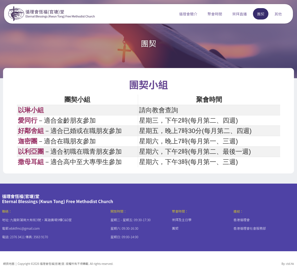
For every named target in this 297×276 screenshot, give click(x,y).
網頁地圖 (8, 264)
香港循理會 (241, 219)
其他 (278, 13)
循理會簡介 (188, 13)
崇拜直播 (239, 13)
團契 (260, 13)
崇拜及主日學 (181, 219)
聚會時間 (214, 13)
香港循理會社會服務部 (249, 228)
